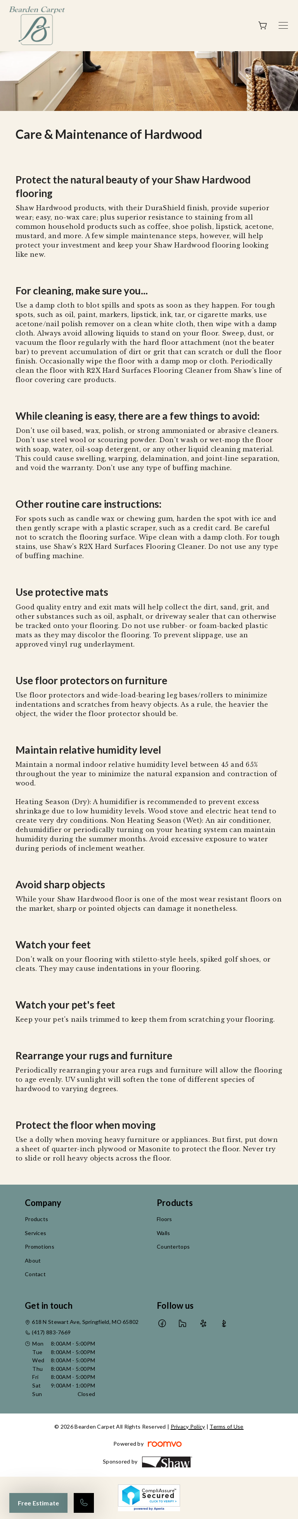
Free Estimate (38, 1503)
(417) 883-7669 (51, 1332)
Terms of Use (226, 1426)
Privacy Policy (188, 1426)
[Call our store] (84, 1503)
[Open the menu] (283, 25)
